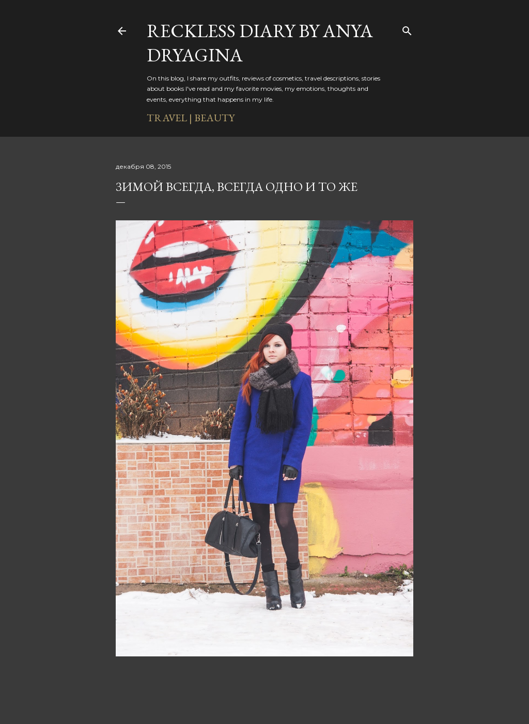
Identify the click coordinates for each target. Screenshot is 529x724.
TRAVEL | (169, 117)
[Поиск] (407, 29)
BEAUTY (214, 117)
